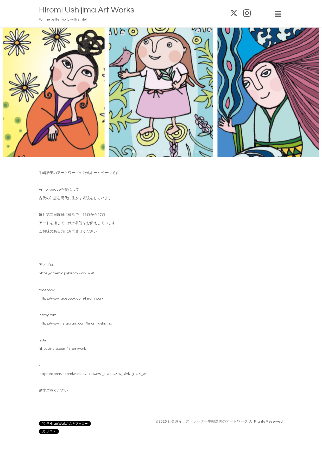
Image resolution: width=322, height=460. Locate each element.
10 (196, 152)
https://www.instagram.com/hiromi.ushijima (76, 323)
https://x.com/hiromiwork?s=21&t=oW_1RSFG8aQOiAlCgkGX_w (93, 374)
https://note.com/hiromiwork (62, 349)
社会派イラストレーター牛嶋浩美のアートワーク (208, 421)
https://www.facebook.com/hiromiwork (71, 298)
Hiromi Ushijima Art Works (86, 10)
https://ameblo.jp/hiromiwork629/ (66, 273)
